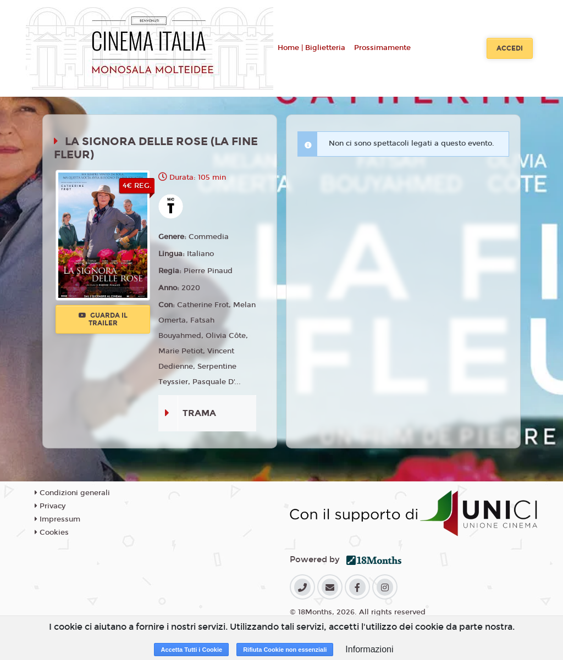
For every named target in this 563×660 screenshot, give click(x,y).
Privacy (50, 506)
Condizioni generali (72, 493)
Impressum (57, 519)
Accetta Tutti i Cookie (191, 649)
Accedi (509, 48)
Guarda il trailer (103, 319)
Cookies (52, 532)
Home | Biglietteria (311, 47)
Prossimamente (382, 47)
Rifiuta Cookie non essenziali (285, 649)
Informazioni (369, 649)
